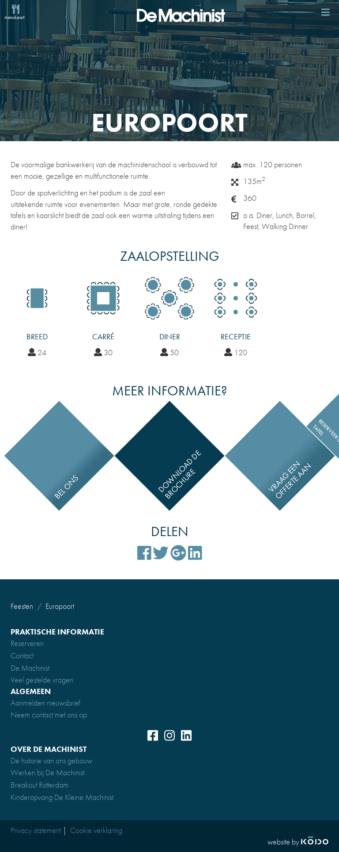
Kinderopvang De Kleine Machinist (62, 797)
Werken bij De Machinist (47, 772)
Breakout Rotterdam (39, 785)
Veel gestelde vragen (42, 680)
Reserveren (27, 643)
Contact (22, 655)
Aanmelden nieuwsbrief (45, 703)
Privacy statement (36, 830)
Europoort (59, 606)
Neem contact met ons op (49, 714)
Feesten (22, 606)
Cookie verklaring (96, 830)
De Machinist (30, 668)
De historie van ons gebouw (51, 760)
